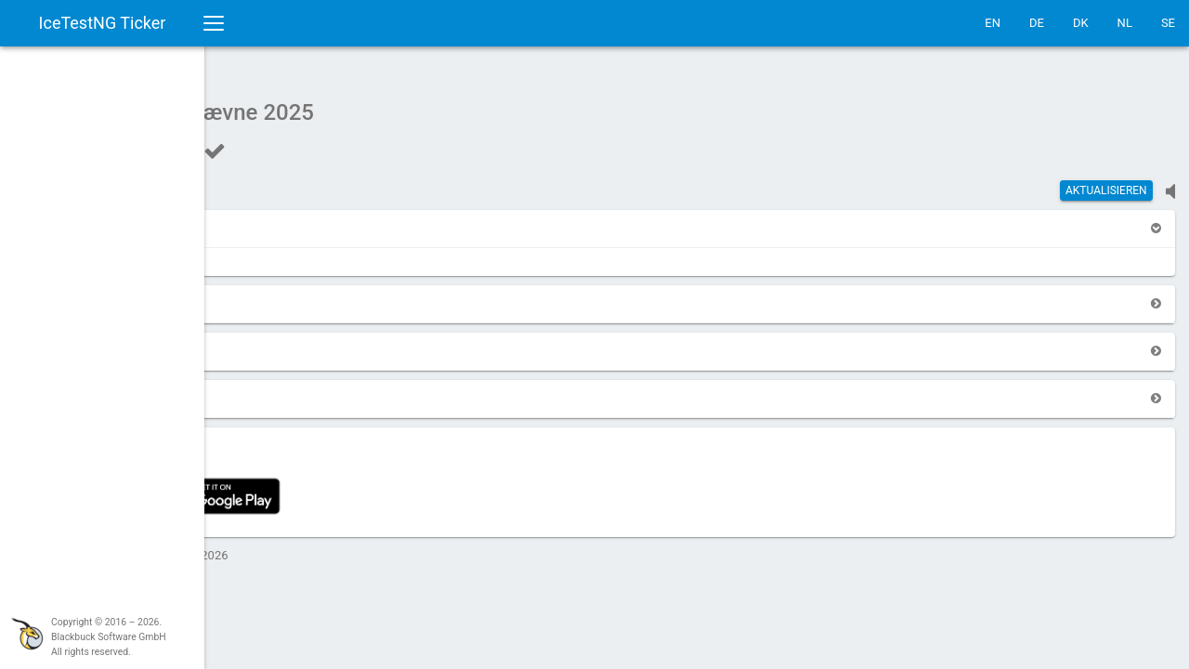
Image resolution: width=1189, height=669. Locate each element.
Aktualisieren (1106, 181)
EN (992, 23)
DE (1036, 23)
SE (1168, 23)
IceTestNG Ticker (102, 23)
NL (1124, 23)
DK (1081, 23)
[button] (262, 219)
